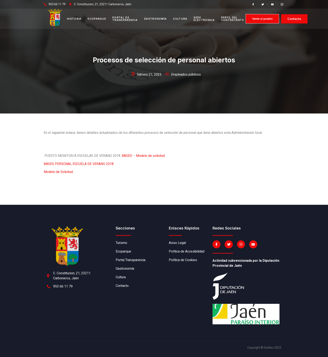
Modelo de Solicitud (58, 171)
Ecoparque (97, 18)
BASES (127, 155)
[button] (262, 18)
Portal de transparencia (125, 19)
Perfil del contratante (232, 19)
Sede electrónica (204, 19)
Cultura (180, 18)
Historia (74, 18)
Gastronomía (155, 18)
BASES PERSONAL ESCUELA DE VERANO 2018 (79, 163)
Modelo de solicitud (150, 155)
